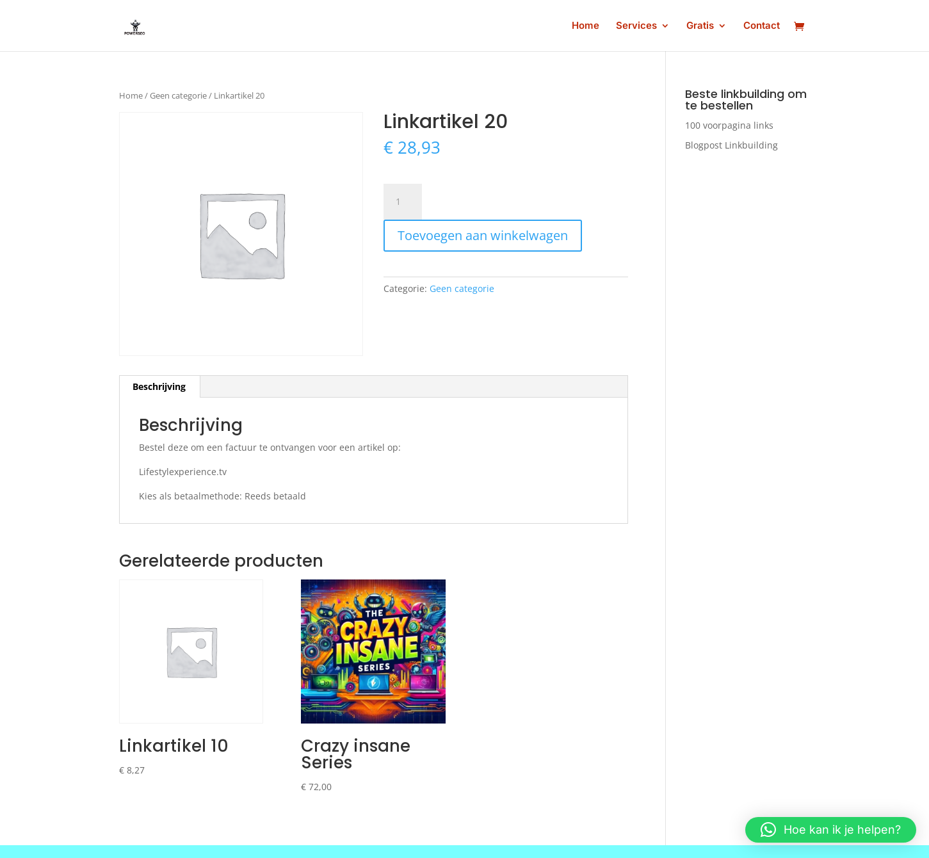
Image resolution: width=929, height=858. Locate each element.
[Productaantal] (403, 202)
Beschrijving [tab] (159, 386)
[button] (830, 830)
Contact (761, 26)
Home (585, 26)
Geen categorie (178, 95)
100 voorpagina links (729, 125)
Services (636, 26)
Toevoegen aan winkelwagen (483, 235)
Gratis (700, 26)
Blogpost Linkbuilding (731, 145)
